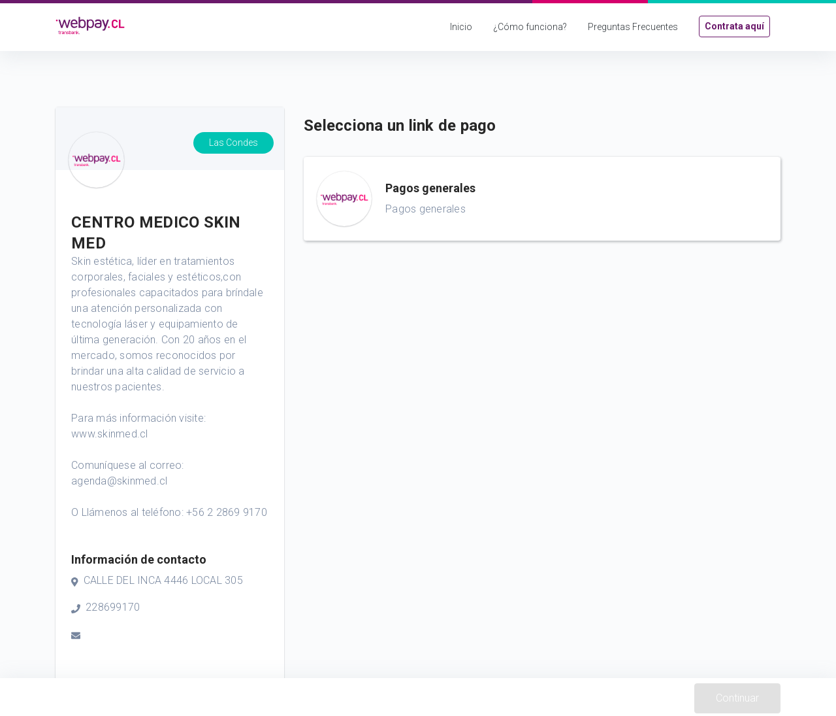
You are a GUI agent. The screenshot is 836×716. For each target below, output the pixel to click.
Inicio (461, 27)
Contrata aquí (734, 26)
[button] (542, 199)
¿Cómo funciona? (530, 27)
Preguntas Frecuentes (633, 27)
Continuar (737, 698)
